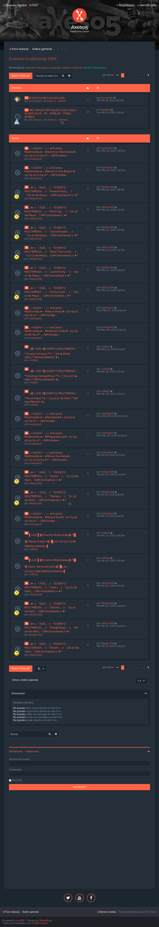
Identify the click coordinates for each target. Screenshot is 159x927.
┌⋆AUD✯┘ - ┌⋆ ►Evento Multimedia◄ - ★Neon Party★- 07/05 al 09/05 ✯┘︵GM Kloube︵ (51, 311)
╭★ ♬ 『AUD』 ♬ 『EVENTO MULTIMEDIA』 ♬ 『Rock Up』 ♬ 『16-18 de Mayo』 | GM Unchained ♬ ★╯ (51, 211)
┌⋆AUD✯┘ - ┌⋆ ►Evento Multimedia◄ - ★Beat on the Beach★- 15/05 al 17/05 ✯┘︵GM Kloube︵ (50, 171)
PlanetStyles (45, 920)
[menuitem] (33, 5)
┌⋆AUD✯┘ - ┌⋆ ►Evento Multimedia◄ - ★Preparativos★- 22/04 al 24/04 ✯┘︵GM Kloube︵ (51, 436)
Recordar (17, 780)
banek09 (105, 109)
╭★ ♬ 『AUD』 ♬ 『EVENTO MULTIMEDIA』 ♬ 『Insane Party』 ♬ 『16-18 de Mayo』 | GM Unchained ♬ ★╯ (52, 191)
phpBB (20, 920)
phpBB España (39, 923)
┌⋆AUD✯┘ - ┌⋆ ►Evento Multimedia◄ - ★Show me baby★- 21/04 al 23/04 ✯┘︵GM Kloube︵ (48, 456)
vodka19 (33, 360)
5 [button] (137, 75)
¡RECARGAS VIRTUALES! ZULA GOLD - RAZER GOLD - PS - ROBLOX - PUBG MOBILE (51, 113)
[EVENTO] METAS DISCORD (47, 98)
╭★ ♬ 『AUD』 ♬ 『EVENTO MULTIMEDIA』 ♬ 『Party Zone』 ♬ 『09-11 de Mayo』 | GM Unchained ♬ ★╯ (52, 291)
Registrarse (32, 751)
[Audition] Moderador (94, 67)
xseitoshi (30, 67)
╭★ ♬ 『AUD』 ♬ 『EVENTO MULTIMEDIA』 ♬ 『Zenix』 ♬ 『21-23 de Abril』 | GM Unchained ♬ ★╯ (51, 476)
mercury (37, 119)
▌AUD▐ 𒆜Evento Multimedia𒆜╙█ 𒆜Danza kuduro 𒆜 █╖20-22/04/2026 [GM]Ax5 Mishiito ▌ (50, 540)
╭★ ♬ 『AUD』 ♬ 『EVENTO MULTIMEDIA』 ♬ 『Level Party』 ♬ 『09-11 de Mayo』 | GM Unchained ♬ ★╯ (52, 271)
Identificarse (16, 751)
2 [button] (126, 75)
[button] (117, 75)
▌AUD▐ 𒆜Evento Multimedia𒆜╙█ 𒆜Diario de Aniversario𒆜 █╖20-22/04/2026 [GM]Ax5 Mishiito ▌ (50, 565)
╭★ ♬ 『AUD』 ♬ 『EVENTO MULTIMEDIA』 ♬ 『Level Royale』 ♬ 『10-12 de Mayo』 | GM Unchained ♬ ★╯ (52, 231)
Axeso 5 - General (56, 101)
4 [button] (133, 75)
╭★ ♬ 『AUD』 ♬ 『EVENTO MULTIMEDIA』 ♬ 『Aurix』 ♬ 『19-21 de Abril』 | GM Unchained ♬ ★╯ (51, 587)
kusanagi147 (35, 158)
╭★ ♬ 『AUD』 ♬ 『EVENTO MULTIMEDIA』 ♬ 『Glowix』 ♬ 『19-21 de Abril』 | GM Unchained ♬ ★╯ (50, 607)
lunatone (66, 67)
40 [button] (144, 75)
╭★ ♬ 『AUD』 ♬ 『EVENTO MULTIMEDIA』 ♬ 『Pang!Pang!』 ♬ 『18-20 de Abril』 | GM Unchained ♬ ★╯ (52, 627)
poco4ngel (55, 67)
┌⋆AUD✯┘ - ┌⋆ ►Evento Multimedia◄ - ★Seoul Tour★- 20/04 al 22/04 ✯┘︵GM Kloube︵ (51, 517)
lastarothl (77, 67)
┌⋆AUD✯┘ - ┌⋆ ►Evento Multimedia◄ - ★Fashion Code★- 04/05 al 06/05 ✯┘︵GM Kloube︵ (51, 331)
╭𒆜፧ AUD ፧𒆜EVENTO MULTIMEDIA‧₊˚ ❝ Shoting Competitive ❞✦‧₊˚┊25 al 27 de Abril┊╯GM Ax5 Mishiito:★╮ (51, 375)
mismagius (42, 67)
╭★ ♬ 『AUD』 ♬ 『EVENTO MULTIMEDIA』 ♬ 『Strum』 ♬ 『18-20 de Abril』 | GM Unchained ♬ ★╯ (52, 647)
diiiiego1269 (35, 198)
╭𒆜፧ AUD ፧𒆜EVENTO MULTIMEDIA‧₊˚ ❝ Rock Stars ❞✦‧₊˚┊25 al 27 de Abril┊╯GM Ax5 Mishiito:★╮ (51, 397)
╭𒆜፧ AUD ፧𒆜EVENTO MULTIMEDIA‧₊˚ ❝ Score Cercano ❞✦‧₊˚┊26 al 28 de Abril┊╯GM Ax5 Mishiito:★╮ (51, 353)
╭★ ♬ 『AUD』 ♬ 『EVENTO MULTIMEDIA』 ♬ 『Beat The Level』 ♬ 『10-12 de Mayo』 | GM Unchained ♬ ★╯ (52, 251)
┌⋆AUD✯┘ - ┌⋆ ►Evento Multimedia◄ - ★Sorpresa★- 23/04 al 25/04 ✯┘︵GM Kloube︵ (50, 417)
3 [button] (130, 75)
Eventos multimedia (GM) (32, 58)
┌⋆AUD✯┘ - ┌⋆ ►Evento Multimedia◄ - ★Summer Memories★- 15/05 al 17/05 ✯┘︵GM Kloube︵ (51, 152)
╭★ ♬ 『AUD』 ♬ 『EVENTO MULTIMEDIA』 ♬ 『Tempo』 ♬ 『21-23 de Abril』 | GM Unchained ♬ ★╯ (50, 496)
